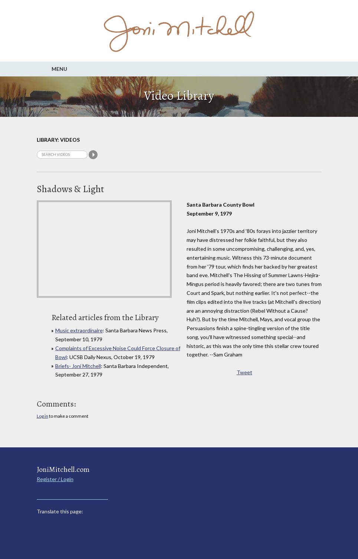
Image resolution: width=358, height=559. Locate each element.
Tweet (244, 372)
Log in (42, 416)
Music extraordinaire (79, 330)
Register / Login (55, 479)
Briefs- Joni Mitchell (78, 366)
